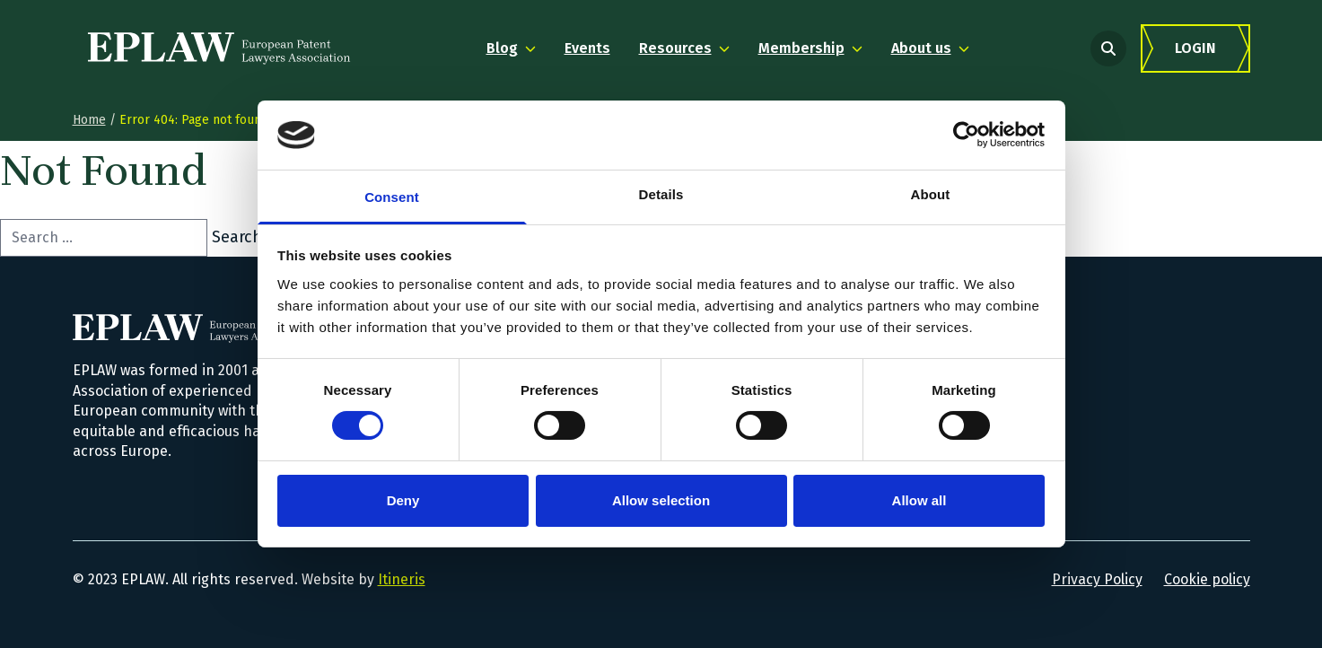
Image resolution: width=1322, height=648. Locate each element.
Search (237, 237)
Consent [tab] (391, 197)
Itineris (401, 579)
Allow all (919, 500)
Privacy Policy (1097, 579)
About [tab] (930, 194)
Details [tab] (661, 194)
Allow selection (661, 500)
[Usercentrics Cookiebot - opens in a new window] (966, 134)
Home (89, 119)
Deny (403, 500)
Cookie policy (1207, 579)
